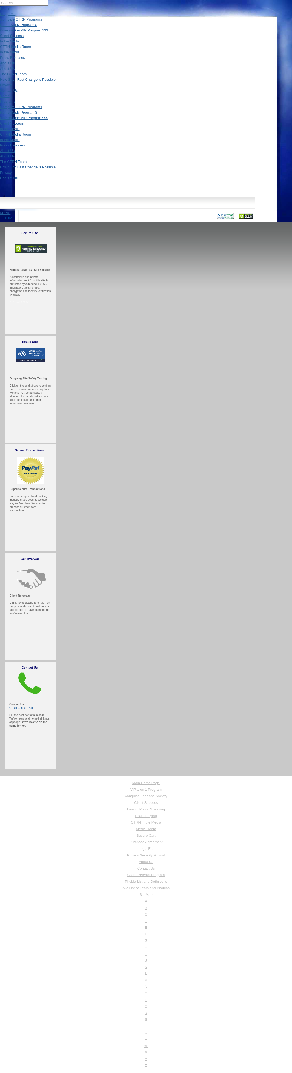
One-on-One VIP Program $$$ (24, 30)
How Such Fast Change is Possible (28, 79)
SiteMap (146, 895)
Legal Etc (146, 849)
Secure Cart (145, 835)
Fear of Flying (146, 816)
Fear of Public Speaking (146, 809)
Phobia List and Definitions (146, 881)
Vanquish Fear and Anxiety (146, 796)
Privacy (6, 85)
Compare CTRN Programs (21, 19)
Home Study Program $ (18, 25)
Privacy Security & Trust (146, 855)
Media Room (146, 829)
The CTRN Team (13, 74)
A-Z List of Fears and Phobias (146, 888)
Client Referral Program (146, 875)
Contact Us (9, 90)
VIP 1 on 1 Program (146, 789)
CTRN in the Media (146, 822)
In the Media (10, 41)
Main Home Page (146, 783)
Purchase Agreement (145, 842)
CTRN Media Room (15, 47)
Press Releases (12, 58)
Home (5, 8)
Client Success (12, 36)
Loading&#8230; (140, 348)
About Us (7, 63)
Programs (7, 14)
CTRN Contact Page (21, 707)
